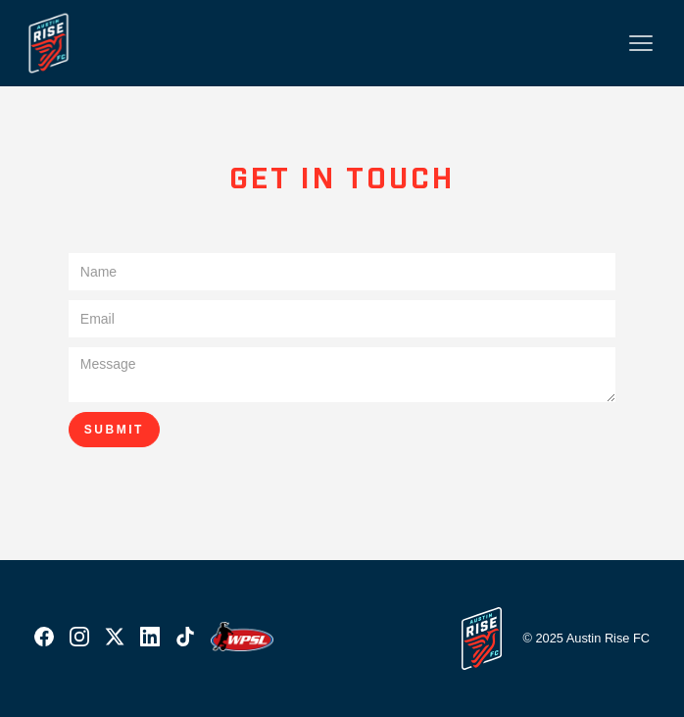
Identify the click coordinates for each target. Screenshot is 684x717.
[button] (640, 43)
